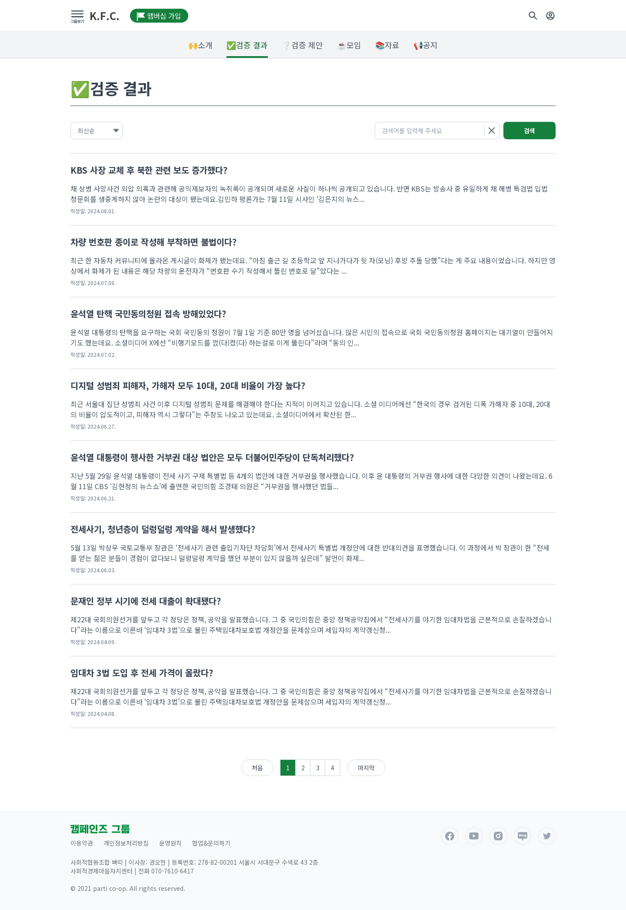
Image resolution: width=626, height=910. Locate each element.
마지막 (366, 767)
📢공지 (425, 44)
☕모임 (349, 44)
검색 (529, 130)
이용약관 (81, 843)
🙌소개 (200, 44)
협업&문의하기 (211, 843)
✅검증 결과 (247, 44)
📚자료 (387, 44)
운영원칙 (170, 843)
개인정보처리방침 (126, 843)
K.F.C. (105, 16)
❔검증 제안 (302, 44)
